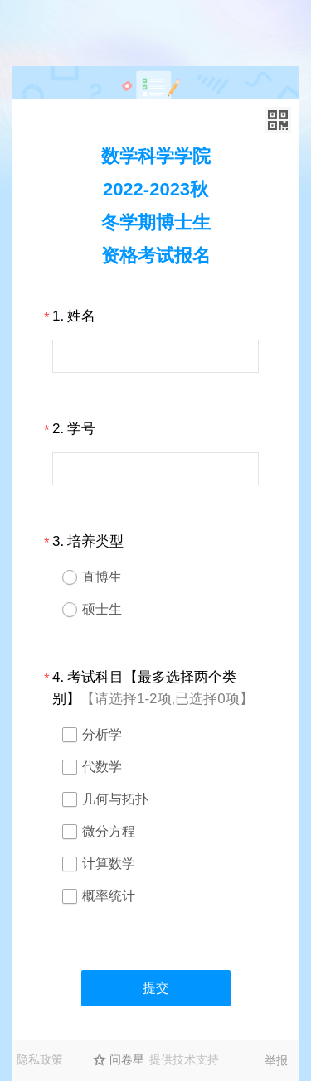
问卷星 (126, 1059)
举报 (276, 1060)
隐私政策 (40, 1059)
